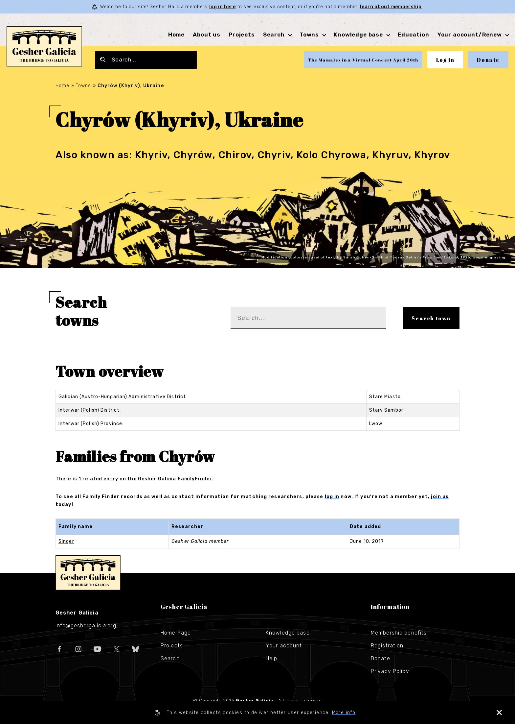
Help (271, 658)
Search (274, 34)
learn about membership (390, 7)
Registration (387, 645)
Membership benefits (399, 633)
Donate (488, 59)
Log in (445, 59)
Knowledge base (358, 34)
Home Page (176, 633)
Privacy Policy (390, 671)
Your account (284, 645)
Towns (309, 34)
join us (440, 496)
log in (332, 496)
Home (176, 34)
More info (344, 712)
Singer (66, 541)
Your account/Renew (469, 34)
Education (413, 34)
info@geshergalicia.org (86, 625)
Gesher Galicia (88, 572)
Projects (242, 34)
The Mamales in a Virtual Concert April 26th (363, 60)
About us (206, 34)
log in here (222, 7)
